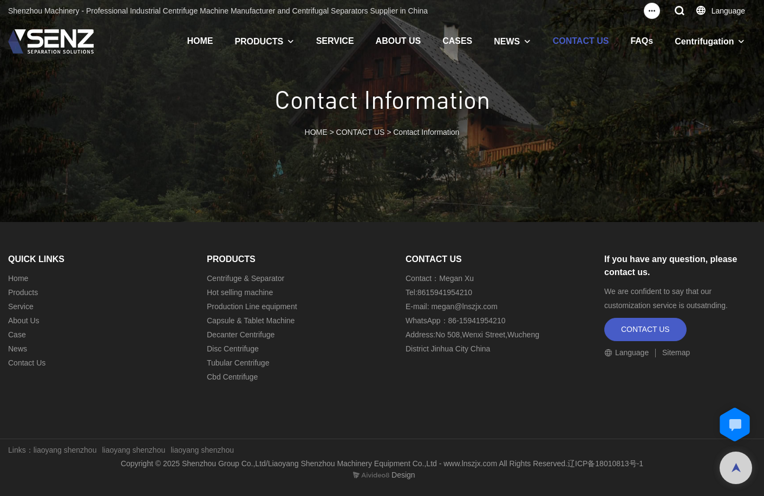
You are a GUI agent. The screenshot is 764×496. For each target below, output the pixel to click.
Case (17, 334)
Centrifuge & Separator (245, 278)
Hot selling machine (240, 292)
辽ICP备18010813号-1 (605, 463)
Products (23, 292)
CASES (457, 40)
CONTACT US (581, 40)
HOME (200, 40)
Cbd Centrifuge (232, 377)
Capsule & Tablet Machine (251, 320)
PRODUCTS (258, 41)
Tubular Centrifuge (238, 362)
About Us (24, 320)
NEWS (507, 41)
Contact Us (26, 362)
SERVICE (335, 40)
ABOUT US (398, 40)
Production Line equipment (252, 306)
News (17, 348)
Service (21, 306)
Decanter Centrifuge (241, 334)
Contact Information (426, 132)
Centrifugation (704, 41)
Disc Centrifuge (233, 348)
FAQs (641, 40)
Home (18, 278)
